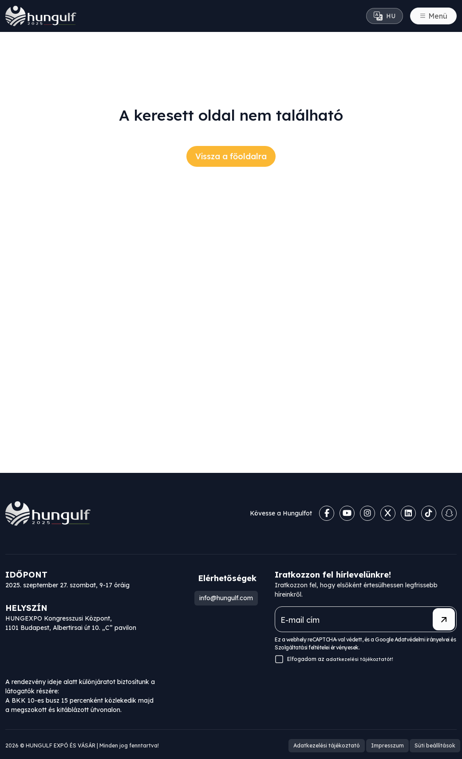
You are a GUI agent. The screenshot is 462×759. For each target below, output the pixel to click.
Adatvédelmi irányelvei (422, 639)
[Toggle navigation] (433, 16)
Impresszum (391, 744)
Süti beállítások (436, 744)
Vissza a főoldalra (231, 156)
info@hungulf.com (225, 598)
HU (384, 16)
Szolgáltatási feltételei (302, 647)
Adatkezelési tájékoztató (333, 744)
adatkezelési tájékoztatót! (361, 659)
